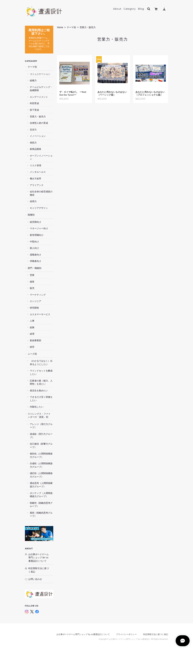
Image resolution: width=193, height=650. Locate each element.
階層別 (31, 215)
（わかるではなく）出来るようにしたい (41, 362)
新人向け (34, 248)
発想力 (33, 142)
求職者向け (35, 261)
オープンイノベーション (41, 157)
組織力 (33, 80)
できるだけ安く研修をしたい (41, 399)
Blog (141, 8)
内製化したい (36, 406)
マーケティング (38, 294)
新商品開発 (35, 149)
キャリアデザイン (39, 208)
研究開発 (34, 307)
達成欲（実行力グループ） (41, 436)
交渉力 (33, 129)
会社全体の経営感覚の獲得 (41, 193)
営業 (32, 275)
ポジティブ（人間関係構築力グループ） (41, 495)
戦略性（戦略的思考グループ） (41, 505)
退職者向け (35, 254)
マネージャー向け (39, 228)
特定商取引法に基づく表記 (38, 570)
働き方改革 (35, 178)
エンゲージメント (39, 97)
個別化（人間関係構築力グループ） (41, 455)
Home (60, 27)
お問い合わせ (35, 579)
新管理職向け (36, 235)
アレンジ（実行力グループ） (41, 426)
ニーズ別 (32, 354)
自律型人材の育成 (39, 123)
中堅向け (34, 241)
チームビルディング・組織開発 (41, 89)
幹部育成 (34, 103)
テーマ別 (71, 27)
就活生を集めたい (39, 390)
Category (130, 8)
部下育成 (34, 110)
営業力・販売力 (38, 116)
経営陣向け (35, 222)
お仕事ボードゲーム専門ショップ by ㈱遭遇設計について (38, 557)
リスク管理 (35, 165)
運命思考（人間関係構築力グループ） (41, 485)
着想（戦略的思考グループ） (41, 514)
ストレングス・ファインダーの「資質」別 (39, 415)
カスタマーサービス (40, 314)
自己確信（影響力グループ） (41, 445)
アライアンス (36, 185)
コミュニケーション (40, 74)
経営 (32, 347)
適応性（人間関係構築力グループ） (41, 475)
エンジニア (35, 301)
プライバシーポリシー (126, 634)
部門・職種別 (34, 268)
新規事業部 (35, 340)
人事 (32, 321)
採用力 (33, 201)
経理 (32, 334)
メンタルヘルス (38, 172)
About (117, 8)
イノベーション (38, 136)
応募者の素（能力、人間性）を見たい (41, 382)
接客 (32, 281)
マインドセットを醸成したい (41, 372)
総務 (32, 327)
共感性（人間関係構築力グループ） (41, 465)
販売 (32, 288)
